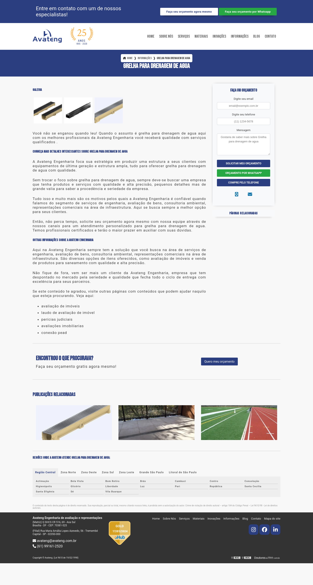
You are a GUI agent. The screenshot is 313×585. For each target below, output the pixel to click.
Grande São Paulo (152, 472)
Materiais (201, 36)
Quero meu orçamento (219, 361)
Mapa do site (272, 518)
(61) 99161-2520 (48, 546)
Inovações (219, 36)
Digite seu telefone (243, 114)
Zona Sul (108, 472)
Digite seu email (243, 98)
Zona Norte (68, 472)
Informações (239, 36)
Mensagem (244, 130)
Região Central (45, 472)
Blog (256, 36)
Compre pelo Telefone (243, 182)
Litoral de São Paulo (183, 472)
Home (150, 36)
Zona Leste (127, 472)
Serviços (184, 36)
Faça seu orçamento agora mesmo (189, 11)
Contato (270, 36)
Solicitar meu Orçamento (243, 163)
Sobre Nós (166, 36)
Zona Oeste (89, 472)
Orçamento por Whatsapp (243, 173)
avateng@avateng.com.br (55, 541)
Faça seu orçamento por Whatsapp (248, 11)
